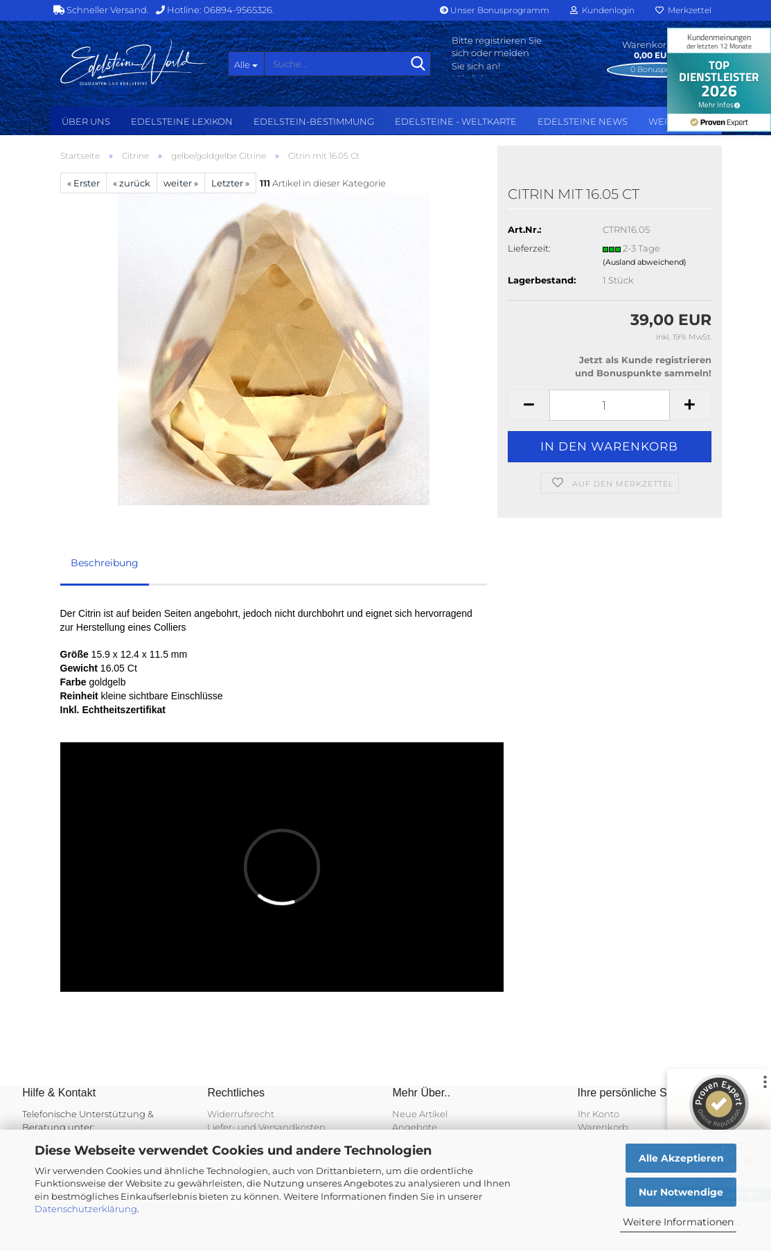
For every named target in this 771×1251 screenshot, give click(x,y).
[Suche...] (246, 63)
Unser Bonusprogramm (494, 10)
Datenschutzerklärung (86, 1208)
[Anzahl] (609, 405)
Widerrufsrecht (240, 1113)
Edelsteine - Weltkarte (456, 121)
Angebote (414, 1126)
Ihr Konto (598, 1113)
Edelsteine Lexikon (182, 121)
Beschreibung (105, 563)
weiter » (180, 183)
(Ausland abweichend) (644, 262)
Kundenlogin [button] (602, 10)
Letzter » (230, 183)
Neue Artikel (419, 1113)
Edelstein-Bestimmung (314, 121)
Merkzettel (683, 10)
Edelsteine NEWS (583, 121)
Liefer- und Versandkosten (266, 1126)
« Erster (83, 183)
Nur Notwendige (681, 1192)
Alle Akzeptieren (681, 1158)
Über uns (86, 121)
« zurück (131, 183)
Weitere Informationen (678, 1222)
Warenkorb (603, 1126)
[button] (528, 405)
